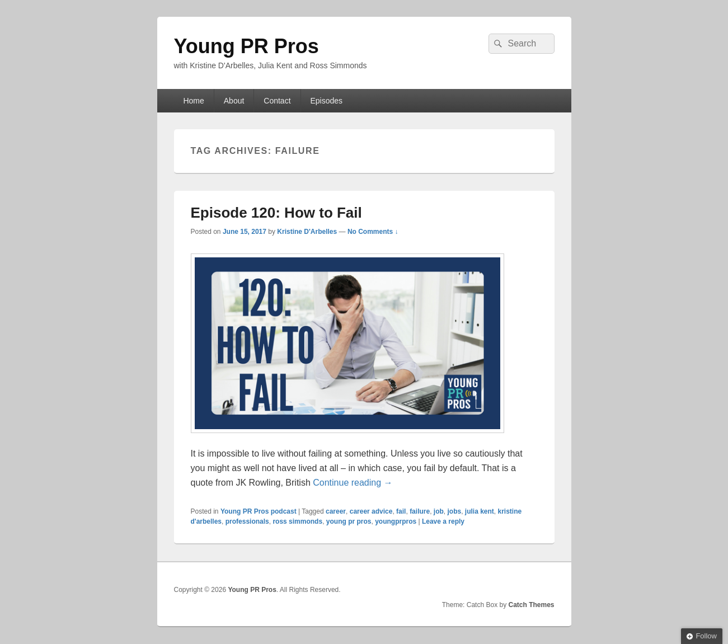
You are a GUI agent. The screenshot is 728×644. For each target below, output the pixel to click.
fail (401, 511)
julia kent (479, 511)
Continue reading (352, 482)
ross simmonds (297, 521)
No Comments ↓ (372, 232)
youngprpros (395, 521)
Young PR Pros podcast (258, 511)
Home (193, 100)
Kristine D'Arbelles (307, 232)
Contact (277, 100)
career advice (371, 511)
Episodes (326, 100)
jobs (454, 511)
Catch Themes (531, 605)
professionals (247, 521)
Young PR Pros (246, 46)
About (234, 100)
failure (420, 511)
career (336, 511)
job (439, 511)
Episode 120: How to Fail (276, 212)
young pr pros (349, 521)
